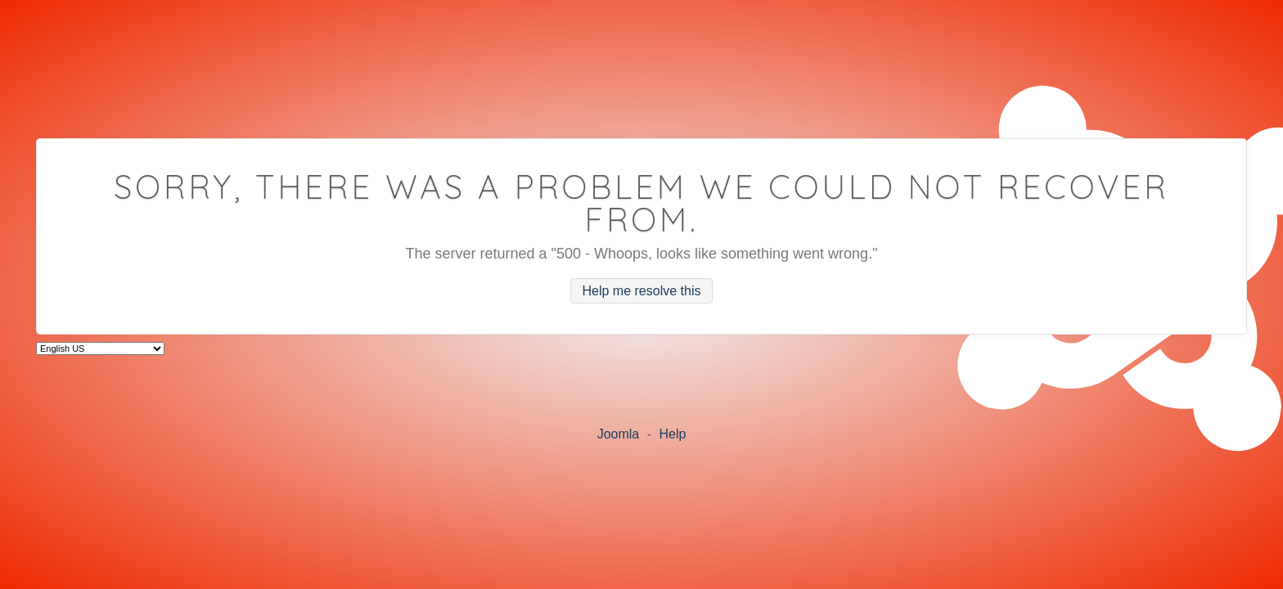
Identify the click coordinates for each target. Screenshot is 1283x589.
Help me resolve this (642, 291)
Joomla (618, 434)
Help (672, 434)
